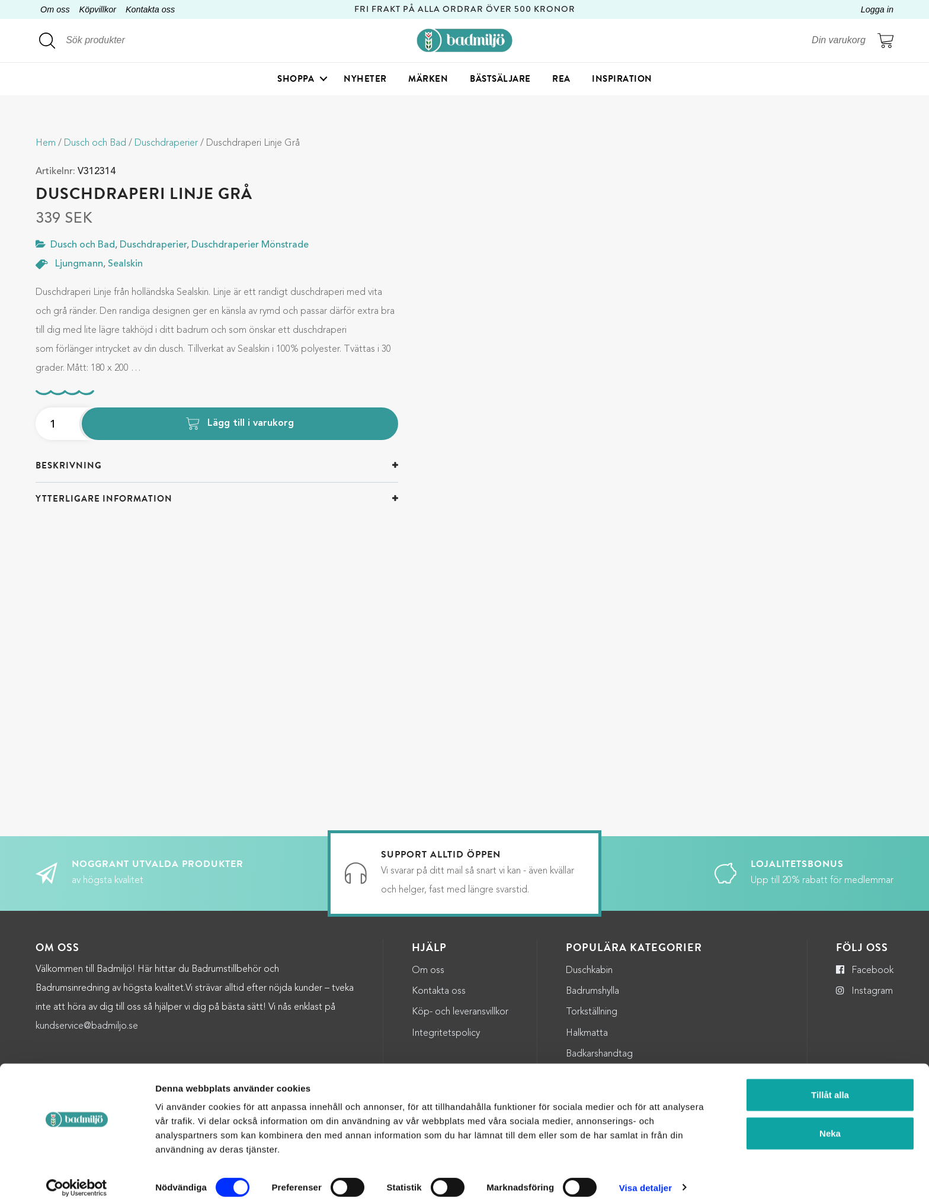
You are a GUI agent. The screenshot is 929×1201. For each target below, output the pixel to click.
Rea (561, 79)
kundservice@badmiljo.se (87, 1026)
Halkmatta (587, 1033)
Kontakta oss (150, 9)
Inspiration (622, 79)
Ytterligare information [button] (104, 498)
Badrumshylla (592, 991)
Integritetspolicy (446, 1033)
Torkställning (591, 1012)
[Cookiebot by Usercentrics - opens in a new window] (77, 1178)
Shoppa (295, 79)
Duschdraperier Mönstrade (250, 245)
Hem (46, 143)
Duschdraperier (166, 143)
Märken (428, 79)
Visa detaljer (645, 1178)
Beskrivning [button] (69, 465)
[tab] (217, 465)
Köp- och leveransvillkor (460, 1012)
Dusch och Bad (95, 143)
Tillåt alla (830, 1085)
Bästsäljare (500, 79)
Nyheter (365, 79)
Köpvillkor (97, 9)
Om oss (55, 9)
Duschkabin (589, 970)
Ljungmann (79, 264)
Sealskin (125, 264)
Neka (830, 1124)
